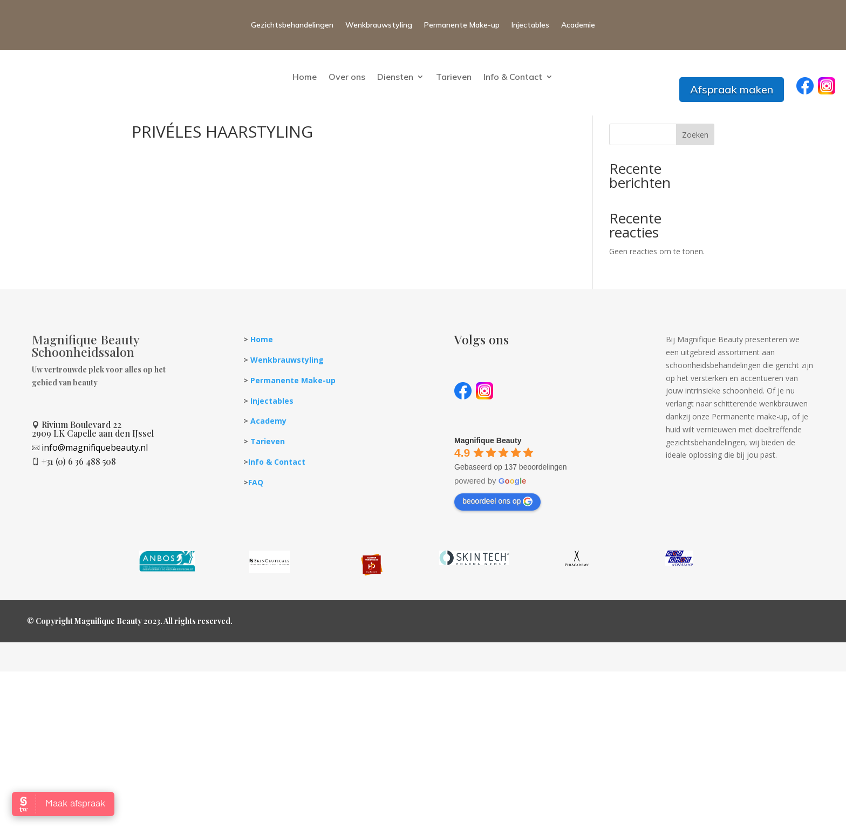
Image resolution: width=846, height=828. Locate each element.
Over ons (347, 76)
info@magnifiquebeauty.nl (95, 471)
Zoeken (695, 158)
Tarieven (454, 76)
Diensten (395, 76)
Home (304, 76)
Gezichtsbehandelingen (292, 25)
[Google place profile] (487, 463)
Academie (578, 25)
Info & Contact (512, 76)
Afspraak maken (731, 89)
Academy (268, 444)
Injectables (530, 25)
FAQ (255, 505)
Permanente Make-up (462, 25)
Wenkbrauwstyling (378, 25)
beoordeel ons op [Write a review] (497, 525)
